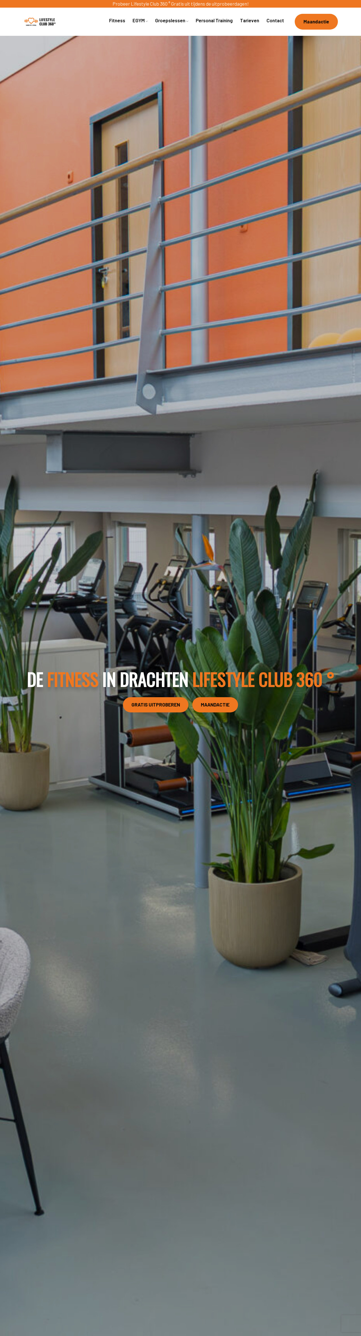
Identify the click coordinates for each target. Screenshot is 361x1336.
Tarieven (249, 20)
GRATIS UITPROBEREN (155, 704)
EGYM (140, 20)
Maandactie (316, 21)
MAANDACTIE (215, 704)
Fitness (117, 20)
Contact (275, 20)
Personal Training (214, 20)
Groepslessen (171, 20)
